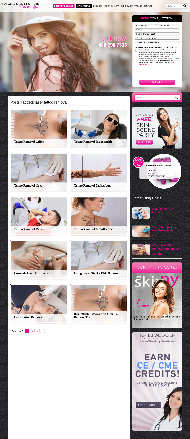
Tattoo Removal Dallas (29, 229)
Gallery (115, 6)
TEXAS (151, 173)
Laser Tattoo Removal (28, 317)
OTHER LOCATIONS (156, 176)
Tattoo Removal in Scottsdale (93, 141)
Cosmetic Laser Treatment (31, 273)
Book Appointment (63, 6)
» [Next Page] (42, 331)
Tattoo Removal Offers (29, 141)
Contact (148, 6)
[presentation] (157, 89)
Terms (147, 64)
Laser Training (134, 6)
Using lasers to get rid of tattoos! (97, 273)
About (107, 6)
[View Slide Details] (157, 381)
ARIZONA (152, 171)
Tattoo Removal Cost (28, 185)
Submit (157, 82)
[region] (157, 383)
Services (97, 6)
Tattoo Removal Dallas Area (92, 185)
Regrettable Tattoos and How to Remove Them (96, 315)
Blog (123, 6)
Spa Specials (83, 6)
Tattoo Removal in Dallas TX (93, 229)
